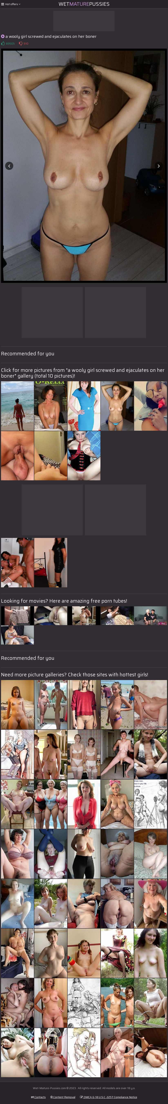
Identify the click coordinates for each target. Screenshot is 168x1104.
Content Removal (62, 1097)
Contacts (38, 1097)
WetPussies (84, 4)
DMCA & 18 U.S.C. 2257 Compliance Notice (108, 1097)
